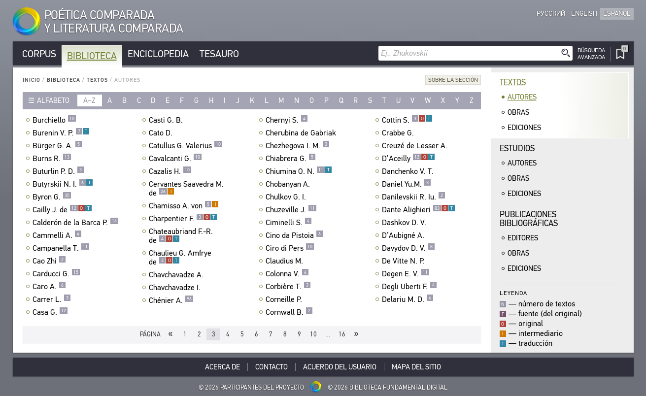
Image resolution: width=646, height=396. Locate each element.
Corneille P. (285, 299)
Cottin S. (407, 120)
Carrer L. (52, 299)
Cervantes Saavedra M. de (186, 189)
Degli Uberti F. (409, 286)
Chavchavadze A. (177, 274)
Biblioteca (92, 56)
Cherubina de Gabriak (302, 133)
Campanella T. (61, 248)
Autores (522, 97)
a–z (89, 100)
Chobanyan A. (289, 184)
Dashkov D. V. (405, 222)
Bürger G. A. (57, 145)
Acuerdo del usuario (339, 367)
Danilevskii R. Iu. (413, 197)
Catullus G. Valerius (186, 145)
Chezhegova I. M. (298, 145)
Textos (97, 80)
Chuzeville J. (291, 209)
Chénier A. (171, 300)
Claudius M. (286, 261)
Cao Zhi (49, 261)
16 (342, 334)
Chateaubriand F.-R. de (181, 236)
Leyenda (513, 293)
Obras (518, 112)
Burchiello (54, 120)
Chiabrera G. (291, 158)
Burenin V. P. (61, 133)
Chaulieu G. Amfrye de (180, 257)
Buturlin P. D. (58, 171)
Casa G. (50, 312)
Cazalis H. (170, 171)
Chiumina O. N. (299, 171)
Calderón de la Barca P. (76, 222)
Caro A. (49, 286)
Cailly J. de (62, 209)
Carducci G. (56, 273)
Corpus (39, 54)
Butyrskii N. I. (63, 184)
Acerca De (222, 367)
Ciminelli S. (289, 222)
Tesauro (219, 54)
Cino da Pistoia (294, 235)
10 (313, 334)
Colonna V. (287, 273)
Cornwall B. (289, 312)
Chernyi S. (287, 120)
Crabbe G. (399, 133)
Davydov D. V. (408, 248)
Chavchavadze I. (176, 287)
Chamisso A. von (184, 205)
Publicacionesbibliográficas (529, 219)
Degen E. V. (406, 273)
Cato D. (162, 133)
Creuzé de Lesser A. (416, 145)
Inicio (31, 80)
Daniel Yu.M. (406, 184)
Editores (523, 237)
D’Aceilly (408, 158)
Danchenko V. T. (409, 171)
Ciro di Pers (290, 248)
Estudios (517, 148)
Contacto (271, 367)
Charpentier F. (183, 218)
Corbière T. (288, 286)
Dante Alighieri (418, 209)
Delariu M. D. (408, 299)
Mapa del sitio (416, 367)
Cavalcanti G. (175, 158)
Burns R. (52, 158)
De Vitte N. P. (404, 261)
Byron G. (52, 197)
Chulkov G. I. (287, 197)
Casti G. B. (167, 120)
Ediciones (524, 127)
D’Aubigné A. (404, 235)
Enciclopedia (158, 54)
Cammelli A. (57, 235)
